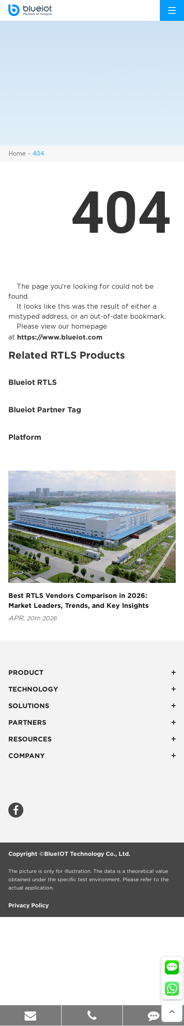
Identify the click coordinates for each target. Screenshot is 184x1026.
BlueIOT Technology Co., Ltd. (87, 853)
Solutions (92, 705)
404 (38, 153)
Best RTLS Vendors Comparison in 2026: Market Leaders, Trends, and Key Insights (78, 600)
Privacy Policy (28, 905)
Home (17, 153)
